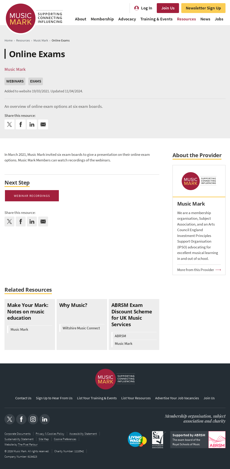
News (205, 19)
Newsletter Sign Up (203, 8)
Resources (186, 19)
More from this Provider (195, 270)
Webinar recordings (32, 196)
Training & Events (156, 19)
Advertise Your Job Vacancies (177, 398)
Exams (35, 81)
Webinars (15, 81)
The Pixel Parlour (28, 444)
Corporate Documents (17, 434)
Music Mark (15, 69)
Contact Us (23, 398)
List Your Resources (136, 398)
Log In (146, 8)
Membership (102, 19)
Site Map (44, 439)
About (80, 19)
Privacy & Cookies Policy (50, 434)
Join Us (168, 8)
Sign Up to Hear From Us (54, 398)
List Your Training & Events (97, 398)
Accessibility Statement (83, 434)
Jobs (219, 19)
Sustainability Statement (18, 439)
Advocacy (127, 19)
